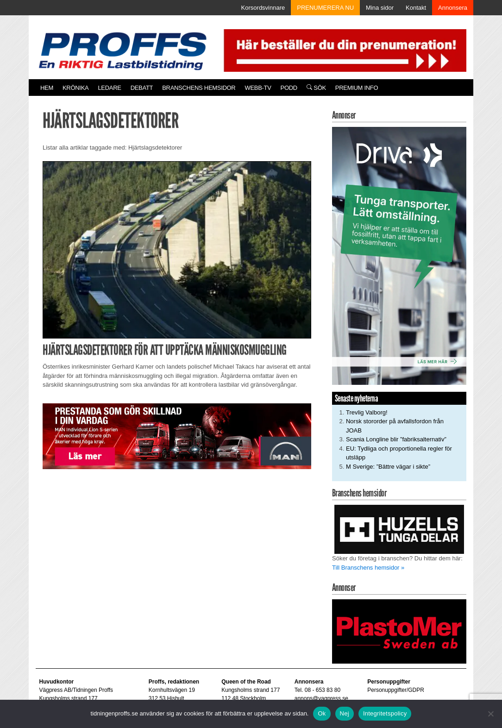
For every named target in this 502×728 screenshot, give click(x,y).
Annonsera (452, 7)
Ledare (109, 87)
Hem (46, 87)
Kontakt (416, 7)
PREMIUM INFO (356, 87)
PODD (289, 87)
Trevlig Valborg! (367, 412)
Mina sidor (380, 7)
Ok (322, 713)
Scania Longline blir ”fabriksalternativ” (396, 439)
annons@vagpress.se (321, 698)
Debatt (142, 87)
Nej (344, 713)
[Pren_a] (343, 49)
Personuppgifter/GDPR (395, 690)
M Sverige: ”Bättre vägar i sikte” (388, 466)
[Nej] (490, 713)
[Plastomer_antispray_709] (399, 631)
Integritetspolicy (385, 713)
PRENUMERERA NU (325, 7)
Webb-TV (258, 87)
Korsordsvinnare (263, 7)
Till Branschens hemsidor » (368, 567)
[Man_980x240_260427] (177, 435)
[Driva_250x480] (399, 255)
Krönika (75, 87)
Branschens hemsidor (198, 87)
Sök (316, 87)
